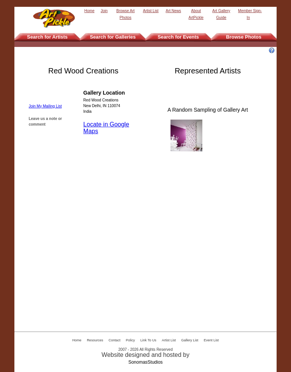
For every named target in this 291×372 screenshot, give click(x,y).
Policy (130, 340)
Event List (211, 340)
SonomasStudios (145, 362)
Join (104, 11)
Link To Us (148, 340)
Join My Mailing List (45, 106)
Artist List (150, 11)
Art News (173, 11)
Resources (95, 340)
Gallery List (189, 340)
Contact (114, 340)
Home (89, 11)
